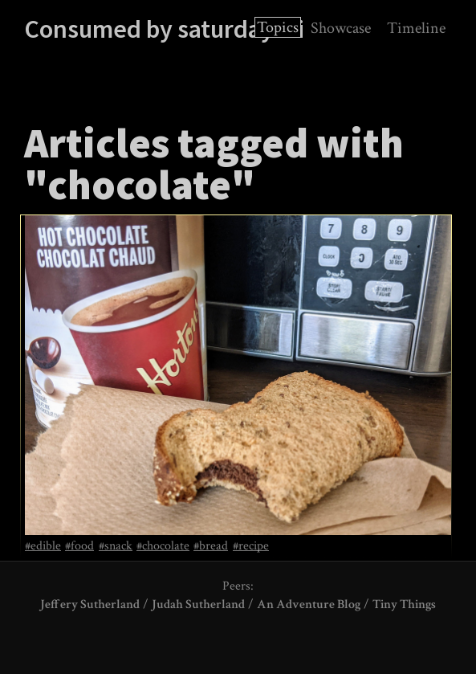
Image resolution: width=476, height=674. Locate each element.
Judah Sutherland (198, 604)
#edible (43, 546)
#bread (210, 546)
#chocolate (162, 546)
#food (79, 546)
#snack (115, 546)
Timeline (416, 28)
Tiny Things (404, 604)
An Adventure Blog (308, 604)
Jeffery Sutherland (90, 604)
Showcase (341, 28)
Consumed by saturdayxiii (164, 29)
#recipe (251, 546)
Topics (278, 27)
